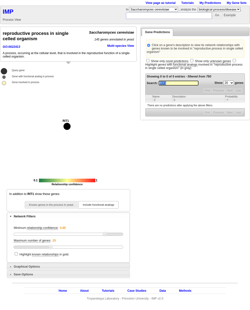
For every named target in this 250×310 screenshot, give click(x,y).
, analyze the (187, 9)
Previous (218, 90)
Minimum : (36, 228)
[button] (217, 15)
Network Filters (24, 216)
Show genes (229, 83)
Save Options (23, 274)
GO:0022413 (11, 46)
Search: (172, 83)
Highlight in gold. (44, 254)
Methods (185, 290)
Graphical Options (27, 266)
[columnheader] (162, 98)
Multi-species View (120, 46)
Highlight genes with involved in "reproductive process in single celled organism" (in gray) (194, 66)
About (84, 290)
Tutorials (187, 3)
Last (238, 90)
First (207, 90)
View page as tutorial (161, 3)
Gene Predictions (157, 32)
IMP (8, 11)
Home (63, 290)
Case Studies (136, 290)
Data (162, 290)
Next (230, 90)
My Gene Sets (237, 3)
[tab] (68, 216)
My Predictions (210, 3)
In (127, 9)
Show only (169, 61)
